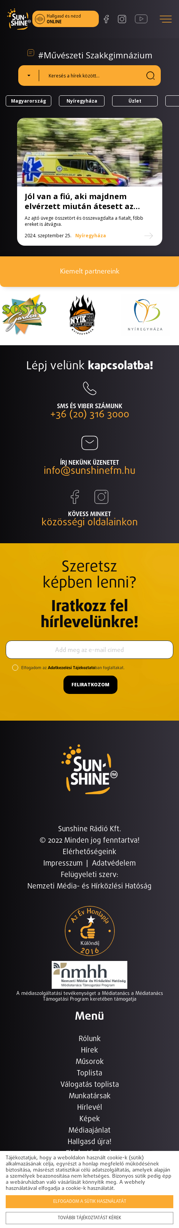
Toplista (89, 1073)
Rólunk (90, 1039)
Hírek (89, 1050)
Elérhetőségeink (89, 852)
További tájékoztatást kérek (89, 1218)
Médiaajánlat (89, 1130)
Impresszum (62, 863)
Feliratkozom (90, 684)
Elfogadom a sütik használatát (89, 1201)
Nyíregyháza (82, 101)
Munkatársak (90, 1096)
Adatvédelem (114, 863)
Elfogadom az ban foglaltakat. (73, 668)
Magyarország (28, 101)
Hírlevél (89, 1107)
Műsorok (90, 1061)
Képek (89, 1119)
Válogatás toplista (89, 1084)
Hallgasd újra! (89, 1142)
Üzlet (134, 101)
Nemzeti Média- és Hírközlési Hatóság (89, 886)
